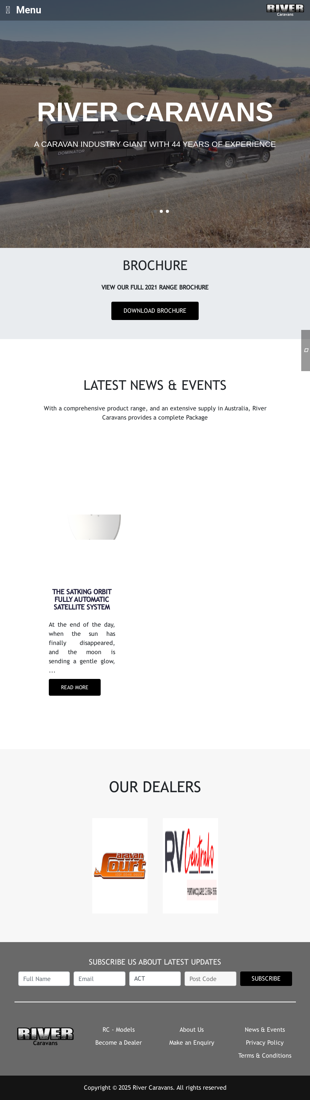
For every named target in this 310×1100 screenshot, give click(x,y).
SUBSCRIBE (266, 978)
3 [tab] (167, 211)
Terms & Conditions (264, 1055)
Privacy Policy (265, 1042)
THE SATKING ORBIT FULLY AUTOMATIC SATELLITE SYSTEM (81, 599)
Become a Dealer (118, 1042)
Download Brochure (155, 310)
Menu (23, 10)
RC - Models (119, 1029)
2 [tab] (161, 211)
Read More (74, 687)
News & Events (265, 1029)
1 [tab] (155, 211)
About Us (192, 1029)
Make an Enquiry (191, 1042)
